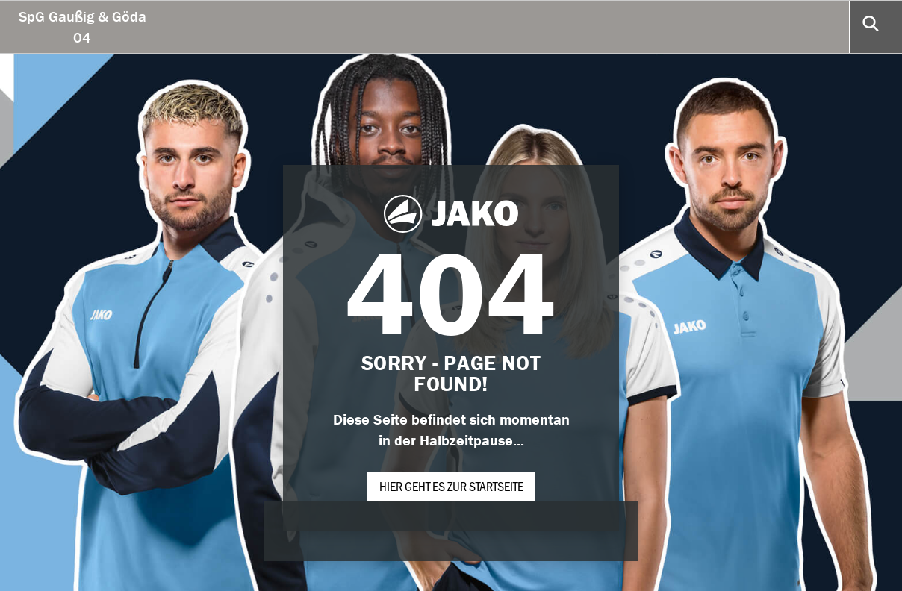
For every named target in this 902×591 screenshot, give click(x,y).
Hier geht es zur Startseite (451, 486)
